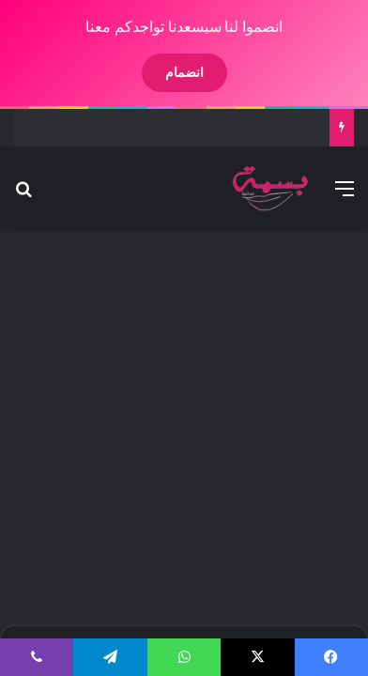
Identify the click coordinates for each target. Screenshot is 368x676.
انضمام (168, 72)
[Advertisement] (184, 425)
